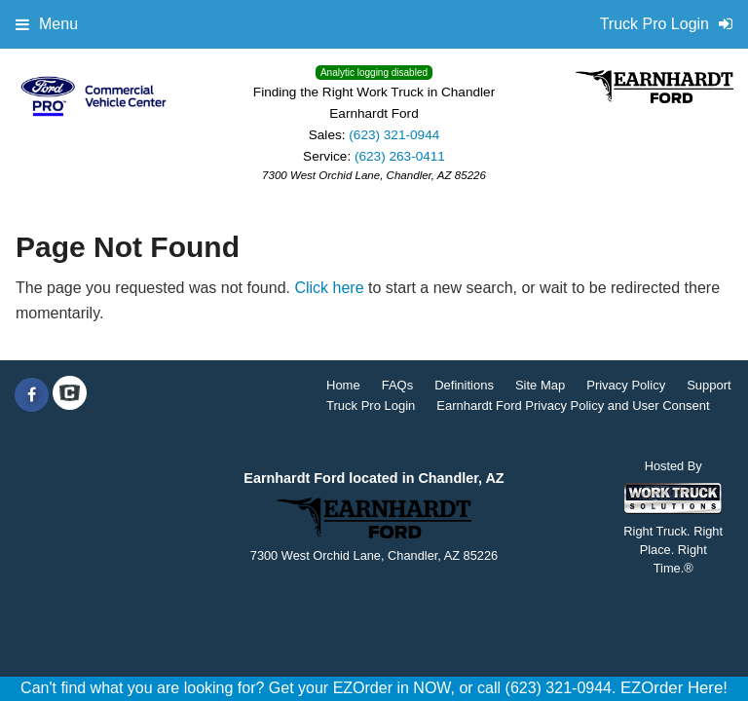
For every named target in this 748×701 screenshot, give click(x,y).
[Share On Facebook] (32, 395)
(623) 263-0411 (400, 156)
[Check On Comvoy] (70, 395)
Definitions (464, 385)
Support (709, 385)
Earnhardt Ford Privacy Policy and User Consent (572, 405)
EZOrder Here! (674, 688)
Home (343, 385)
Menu (47, 24)
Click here (328, 287)
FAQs (398, 385)
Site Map (540, 385)
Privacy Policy (625, 385)
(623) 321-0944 (394, 135)
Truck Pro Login (370, 405)
